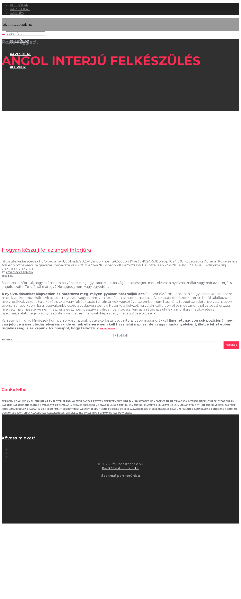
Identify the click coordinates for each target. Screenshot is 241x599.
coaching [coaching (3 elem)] (20, 401)
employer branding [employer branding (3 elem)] (62, 401)
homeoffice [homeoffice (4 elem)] (157, 401)
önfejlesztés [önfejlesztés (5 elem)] (74, 413)
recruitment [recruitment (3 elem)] (53, 409)
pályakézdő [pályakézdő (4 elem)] (36, 409)
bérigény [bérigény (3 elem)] (7, 401)
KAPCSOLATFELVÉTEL (120, 468)
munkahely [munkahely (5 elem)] (126, 405)
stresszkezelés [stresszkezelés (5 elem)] (159, 409)
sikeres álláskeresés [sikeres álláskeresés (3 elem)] (134, 409)
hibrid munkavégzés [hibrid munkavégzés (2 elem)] (136, 401)
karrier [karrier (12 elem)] (7, 405)
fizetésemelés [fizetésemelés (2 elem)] (113, 401)
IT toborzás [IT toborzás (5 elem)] (225, 401)
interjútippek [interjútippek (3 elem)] (207, 401)
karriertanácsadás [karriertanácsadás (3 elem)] (26, 405)
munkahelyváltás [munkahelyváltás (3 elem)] (145, 405)
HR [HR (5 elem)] (167, 401)
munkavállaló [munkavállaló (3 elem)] (167, 405)
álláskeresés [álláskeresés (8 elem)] (56, 413)
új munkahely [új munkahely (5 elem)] (108, 413)
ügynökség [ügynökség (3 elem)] (125, 413)
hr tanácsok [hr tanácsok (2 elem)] (178, 401)
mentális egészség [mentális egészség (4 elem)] (82, 405)
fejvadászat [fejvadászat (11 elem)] (83, 401)
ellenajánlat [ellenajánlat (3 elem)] (39, 401)
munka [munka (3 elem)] (114, 405)
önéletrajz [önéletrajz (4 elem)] (91, 413)
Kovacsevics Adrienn (19, 272)
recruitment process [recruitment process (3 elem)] (104, 409)
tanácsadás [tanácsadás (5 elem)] (202, 409)
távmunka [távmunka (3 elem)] (23, 413)
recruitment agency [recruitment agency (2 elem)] (76, 409)
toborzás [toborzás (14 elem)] (217, 409)
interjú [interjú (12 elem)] (193, 401)
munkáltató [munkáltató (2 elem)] (185, 405)
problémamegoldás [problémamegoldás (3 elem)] (15, 409)
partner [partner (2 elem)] (230, 405)
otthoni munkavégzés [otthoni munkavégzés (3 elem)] (209, 405)
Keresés (7, 339)
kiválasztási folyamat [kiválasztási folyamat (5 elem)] (55, 405)
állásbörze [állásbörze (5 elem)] (38, 413)
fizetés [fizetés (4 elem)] (98, 401)
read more (107, 328)
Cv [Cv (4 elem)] (28, 401)
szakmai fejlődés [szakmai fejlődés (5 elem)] (181, 409)
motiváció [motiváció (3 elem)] (102, 405)
